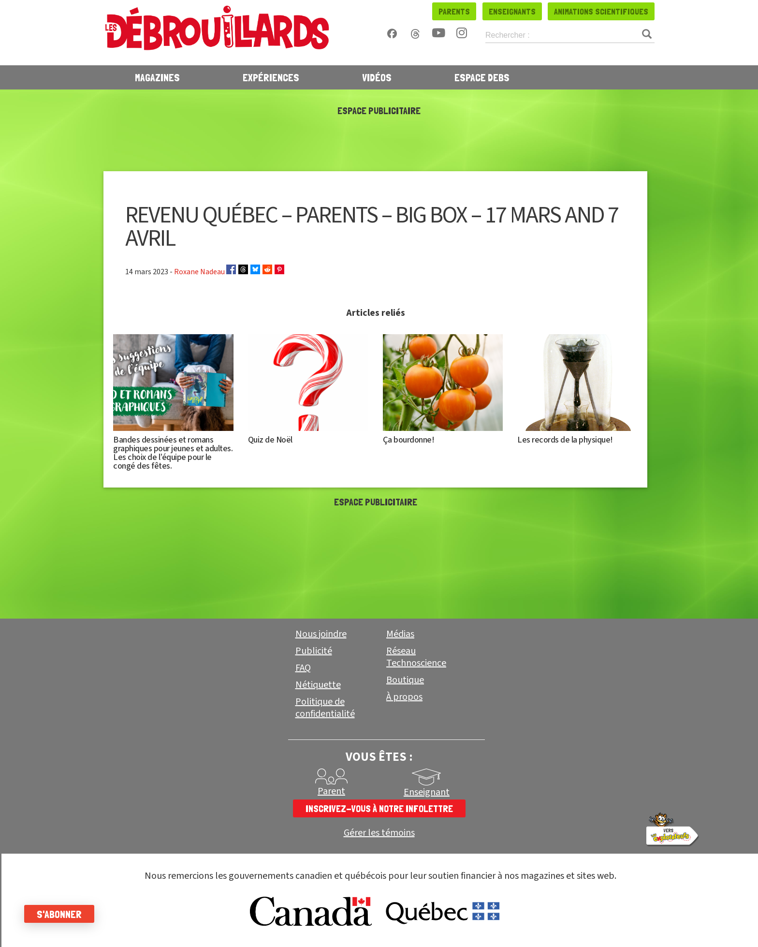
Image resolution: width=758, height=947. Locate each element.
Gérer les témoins (379, 833)
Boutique (405, 680)
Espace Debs (482, 77)
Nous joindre (321, 634)
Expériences (271, 77)
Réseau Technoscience (416, 657)
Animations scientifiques (601, 11)
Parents (454, 11)
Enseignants (512, 11)
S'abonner (59, 914)
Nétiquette (318, 685)
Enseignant (427, 792)
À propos (404, 697)
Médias (400, 634)
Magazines (157, 77)
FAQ (303, 668)
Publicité (313, 651)
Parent (331, 791)
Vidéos (377, 77)
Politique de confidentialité (325, 708)
